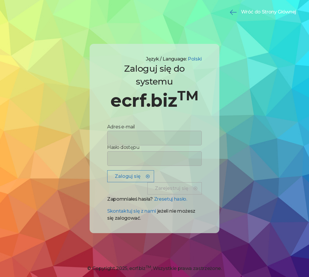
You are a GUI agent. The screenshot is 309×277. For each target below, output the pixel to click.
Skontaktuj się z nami (131, 211)
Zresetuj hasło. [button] (170, 199)
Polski (195, 59)
